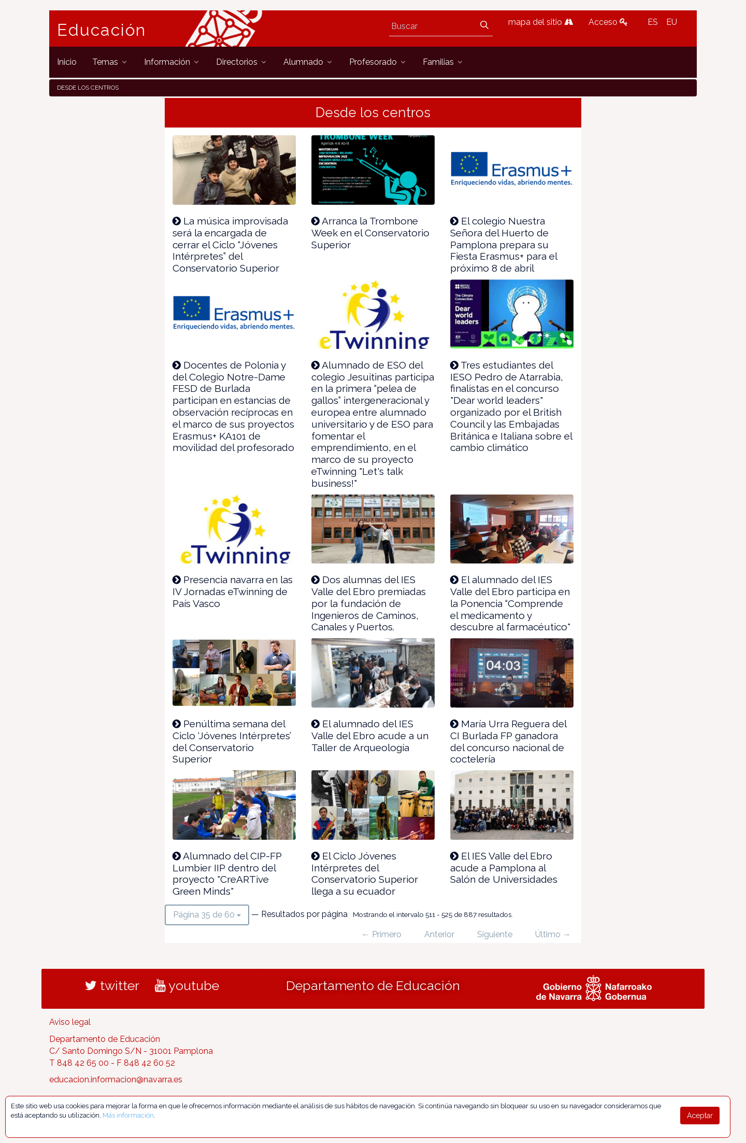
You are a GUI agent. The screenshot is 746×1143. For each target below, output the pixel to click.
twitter (112, 985)
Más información (128, 1115)
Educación (101, 30)
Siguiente (494, 934)
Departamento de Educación (373, 985)
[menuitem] (66, 62)
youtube (187, 985)
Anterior (439, 934)
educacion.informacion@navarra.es (115, 1079)
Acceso (608, 22)
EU (671, 22)
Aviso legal (70, 1022)
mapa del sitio (540, 22)
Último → (553, 934)
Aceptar (700, 1115)
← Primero (381, 934)
